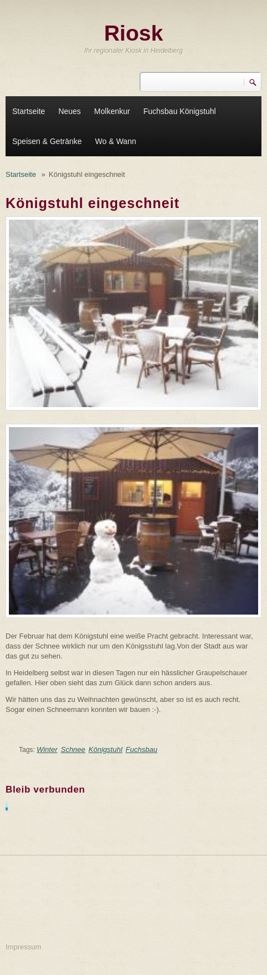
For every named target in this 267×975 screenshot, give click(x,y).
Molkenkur (112, 111)
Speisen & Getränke (47, 141)
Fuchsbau (141, 749)
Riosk (133, 33)
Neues (69, 111)
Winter (47, 749)
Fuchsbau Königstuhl (179, 111)
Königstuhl (106, 749)
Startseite (28, 111)
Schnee (73, 749)
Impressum (23, 947)
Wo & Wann (115, 141)
